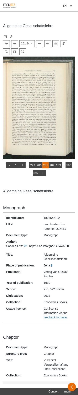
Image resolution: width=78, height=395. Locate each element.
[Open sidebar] (72, 387)
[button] (5, 36)
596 (68, 165)
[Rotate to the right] (6, 52)
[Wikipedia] (26, 246)
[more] (42, 173)
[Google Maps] (52, 265)
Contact (53, 391)
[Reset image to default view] (14, 52)
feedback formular (55, 317)
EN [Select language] (68, 5)
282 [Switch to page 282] (52, 165)
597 (35, 173)
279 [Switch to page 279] (32, 165)
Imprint (67, 391)
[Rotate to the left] (64, 43)
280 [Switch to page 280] (39, 165)
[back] (9, 165)
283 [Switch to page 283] (58, 165)
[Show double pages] (56, 43)
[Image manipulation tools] (11, 36)
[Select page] (27, 43)
